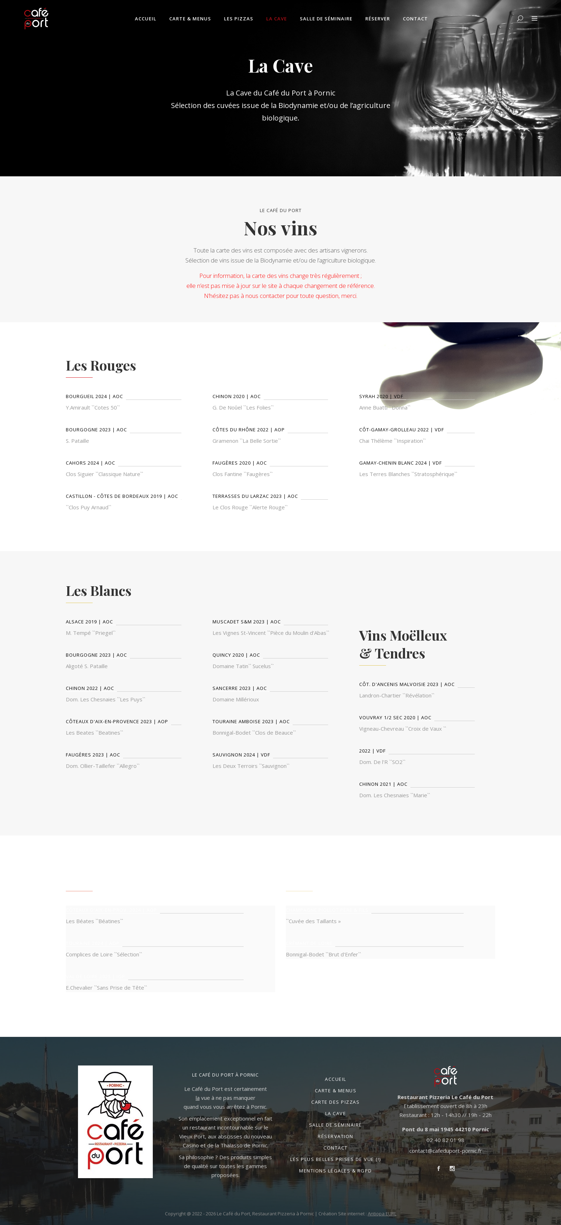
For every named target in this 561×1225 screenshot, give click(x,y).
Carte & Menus (336, 1090)
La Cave (335, 1113)
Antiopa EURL (382, 1213)
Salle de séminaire (335, 1125)
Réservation (335, 1136)
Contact (335, 1148)
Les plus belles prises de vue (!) (335, 1159)
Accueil (335, 1079)
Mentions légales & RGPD (335, 1170)
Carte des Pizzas (335, 1102)
